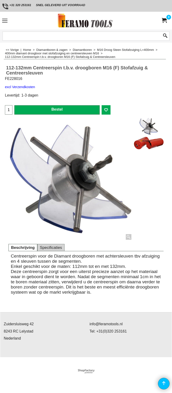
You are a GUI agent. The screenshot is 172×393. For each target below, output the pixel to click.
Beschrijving (23, 247)
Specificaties (51, 247)
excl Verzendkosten (20, 87)
